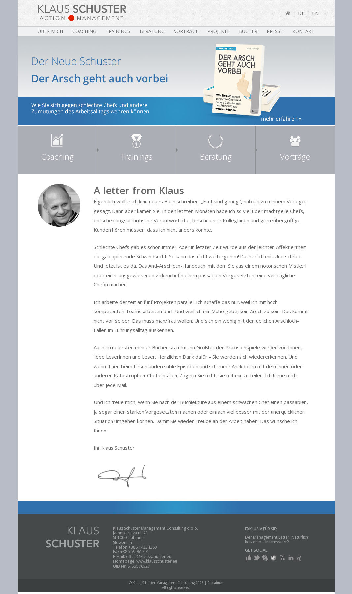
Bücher (248, 31)
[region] (176, 80)
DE (301, 13)
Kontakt (303, 31)
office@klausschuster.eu (148, 556)
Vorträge (186, 31)
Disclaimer (215, 582)
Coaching (84, 31)
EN (315, 13)
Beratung (152, 31)
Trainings (118, 31)
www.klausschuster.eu (156, 561)
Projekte (219, 31)
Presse (275, 31)
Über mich (50, 31)
